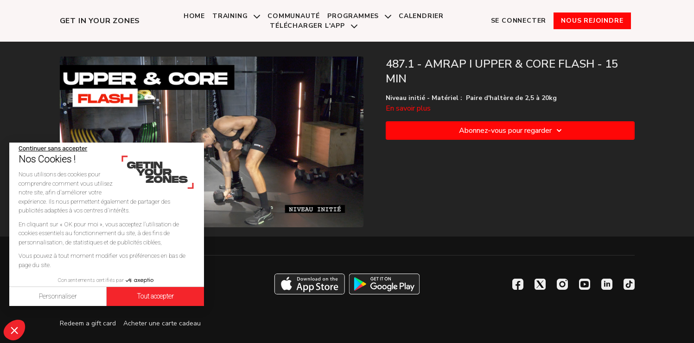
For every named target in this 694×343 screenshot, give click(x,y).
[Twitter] (540, 284)
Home (194, 16)
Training (236, 16)
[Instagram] (562, 284)
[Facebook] (517, 284)
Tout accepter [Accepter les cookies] (155, 296)
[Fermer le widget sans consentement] (53, 148)
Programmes (359, 16)
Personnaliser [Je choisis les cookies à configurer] (58, 296)
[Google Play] (384, 284)
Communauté (293, 16)
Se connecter (519, 20)
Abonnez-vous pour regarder (512, 130)
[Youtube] (584, 284)
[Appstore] (309, 284)
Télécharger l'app (313, 25)
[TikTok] (629, 284)
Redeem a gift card (88, 323)
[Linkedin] (606, 284)
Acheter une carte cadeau (162, 323)
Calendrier (421, 16)
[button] (14, 330)
